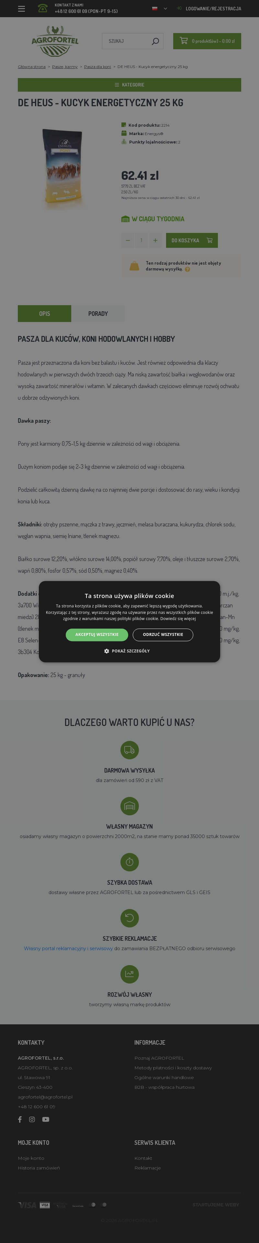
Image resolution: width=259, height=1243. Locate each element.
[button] (129, 651)
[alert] (129, 621)
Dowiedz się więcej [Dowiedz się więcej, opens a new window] (178, 619)
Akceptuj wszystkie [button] (96, 635)
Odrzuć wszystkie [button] (163, 635)
